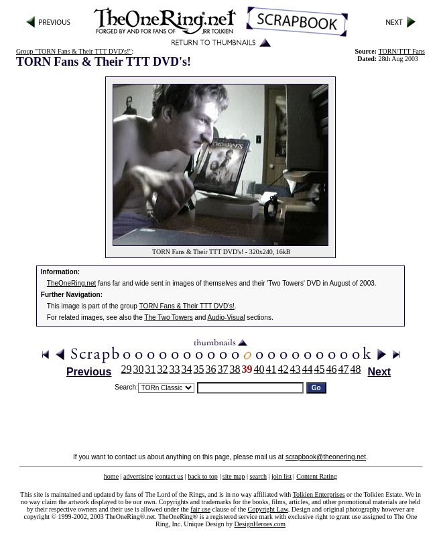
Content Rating (316, 476)
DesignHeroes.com (260, 524)
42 (283, 369)
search (258, 476)
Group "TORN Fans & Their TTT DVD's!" (74, 51)
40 (259, 369)
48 (356, 369)
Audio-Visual (226, 317)
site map (234, 476)
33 (175, 369)
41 (271, 369)
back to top (202, 476)
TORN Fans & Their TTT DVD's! (187, 306)
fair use (200, 509)
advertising (138, 476)
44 (307, 369)
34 (187, 369)
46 (331, 369)
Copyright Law (268, 509)
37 (223, 369)
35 (199, 369)
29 (126, 369)
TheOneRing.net (71, 283)
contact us (169, 476)
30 (138, 369)
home (111, 476)
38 (235, 369)
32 (163, 369)
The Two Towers (168, 317)
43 (295, 369)
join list (281, 476)
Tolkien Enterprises (319, 494)
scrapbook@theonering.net (326, 457)
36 (211, 369)
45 (319, 369)
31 (150, 369)
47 (343, 369)
